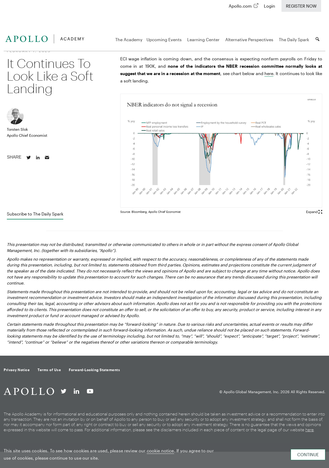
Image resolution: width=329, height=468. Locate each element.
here (268, 73)
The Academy (128, 39)
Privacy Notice (17, 370)
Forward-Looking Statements (94, 370)
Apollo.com (240, 5)
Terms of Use (49, 370)
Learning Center (204, 39)
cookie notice (160, 450)
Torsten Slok (17, 129)
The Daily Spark (295, 39)
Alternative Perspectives (250, 39)
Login (269, 5)
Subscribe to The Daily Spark (35, 213)
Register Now (301, 5)
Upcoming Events (165, 39)
